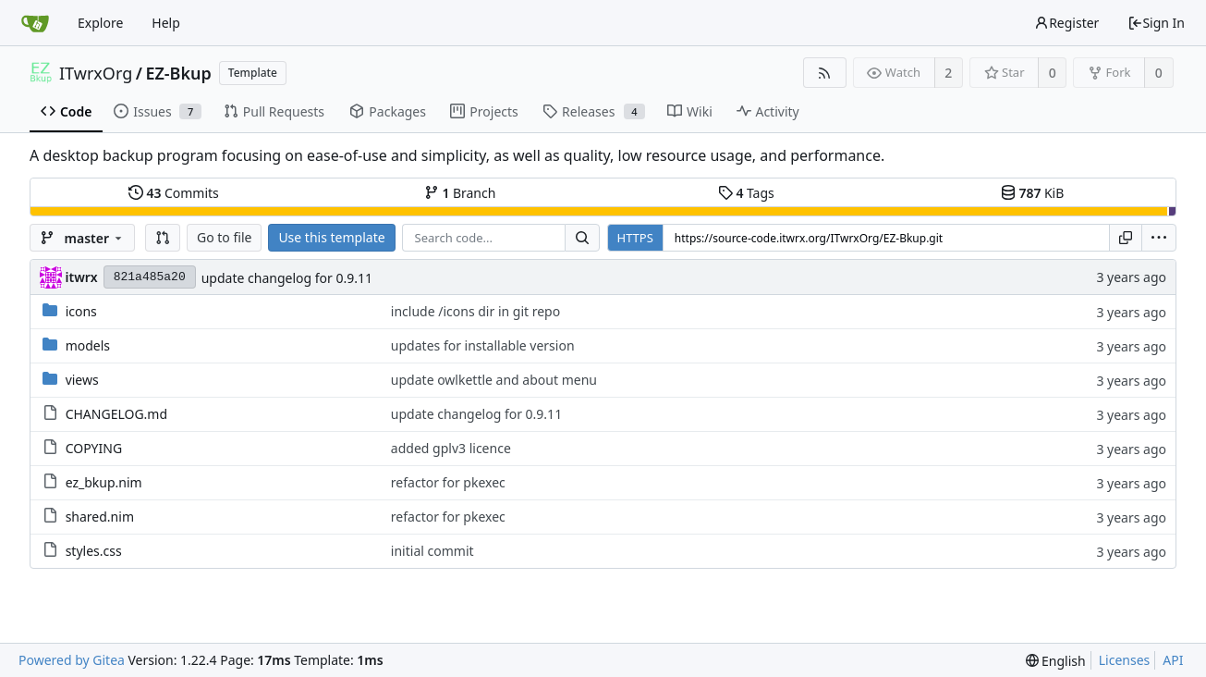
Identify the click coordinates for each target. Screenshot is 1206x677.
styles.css (94, 551)
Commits (173, 193)
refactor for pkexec (448, 482)
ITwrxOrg (95, 73)
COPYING (94, 448)
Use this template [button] (331, 237)
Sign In (1156, 22)
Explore (100, 22)
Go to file (224, 237)
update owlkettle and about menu (494, 379)
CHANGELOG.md (116, 414)
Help (166, 22)
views (82, 379)
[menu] (1158, 238)
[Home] (35, 23)
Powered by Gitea (71, 660)
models (88, 345)
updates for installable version (483, 345)
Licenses (1125, 660)
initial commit (432, 551)
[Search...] (582, 238)
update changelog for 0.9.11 (286, 278)
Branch (460, 193)
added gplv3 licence (451, 448)
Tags (746, 193)
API (1173, 660)
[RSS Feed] (825, 72)
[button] (162, 238)
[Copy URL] (1125, 238)
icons (81, 311)
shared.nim (100, 516)
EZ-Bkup (178, 73)
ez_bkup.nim (104, 482)
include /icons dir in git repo (475, 311)
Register (1066, 22)
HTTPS (635, 237)
